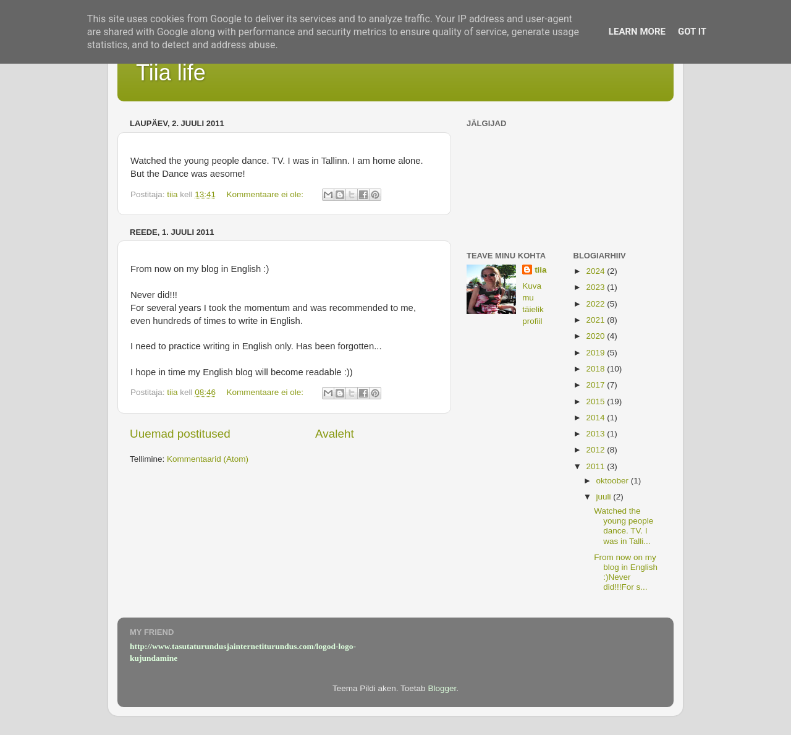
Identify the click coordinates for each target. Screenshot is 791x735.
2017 (596, 384)
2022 (596, 303)
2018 (596, 368)
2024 (596, 271)
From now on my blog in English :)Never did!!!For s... (626, 572)
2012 (596, 449)
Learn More (637, 31)
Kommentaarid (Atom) (207, 459)
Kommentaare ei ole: (265, 194)
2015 (596, 401)
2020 (596, 336)
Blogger (442, 688)
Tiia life (171, 72)
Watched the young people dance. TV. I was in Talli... (623, 526)
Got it (692, 31)
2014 (596, 417)
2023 (596, 287)
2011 (596, 466)
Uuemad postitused (180, 433)
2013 (596, 433)
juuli (605, 496)
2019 (596, 352)
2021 (596, 320)
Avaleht (334, 433)
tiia (541, 269)
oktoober (613, 480)
